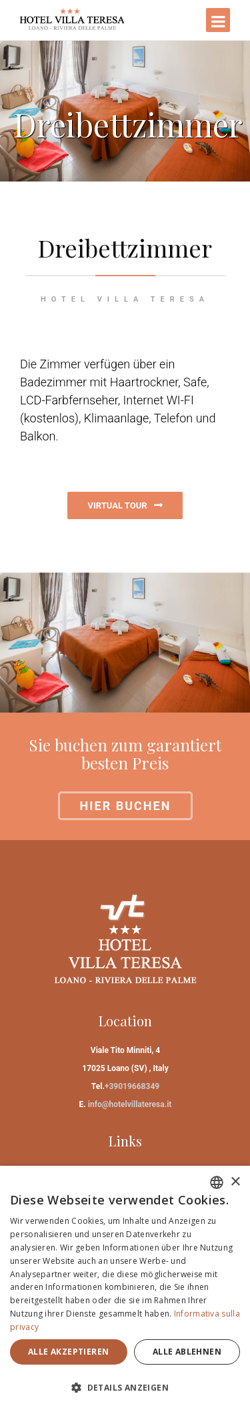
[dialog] (125, 1289)
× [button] (235, 1182)
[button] (125, 1388)
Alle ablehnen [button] (187, 1351)
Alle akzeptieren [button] (68, 1351)
